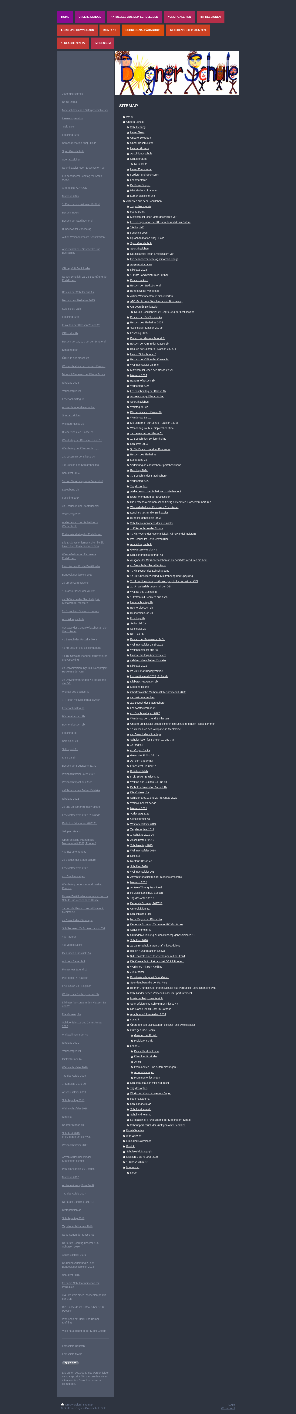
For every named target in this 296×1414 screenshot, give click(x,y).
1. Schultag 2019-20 (142, 834)
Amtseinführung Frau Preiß (146, 887)
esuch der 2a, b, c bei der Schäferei (85, 341)
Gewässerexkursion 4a (143, 549)
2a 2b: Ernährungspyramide (146, 670)
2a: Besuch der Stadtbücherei (147, 702)
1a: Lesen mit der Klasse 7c (146, 433)
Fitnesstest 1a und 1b (74, 969)
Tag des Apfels (138, 486)
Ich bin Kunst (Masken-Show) (147, 950)
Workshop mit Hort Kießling (146, 966)
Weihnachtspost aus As (144, 649)
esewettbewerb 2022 (76, 868)
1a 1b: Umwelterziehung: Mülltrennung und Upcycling (161, 575)
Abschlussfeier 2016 (74, 1254)
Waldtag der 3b (139, 406)
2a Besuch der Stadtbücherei (79, 859)
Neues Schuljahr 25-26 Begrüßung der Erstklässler (164, 311)
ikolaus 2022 (71, 798)
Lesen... (135, 1045)
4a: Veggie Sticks (72, 944)
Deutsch (80, 1345)
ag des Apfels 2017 (74, 1193)
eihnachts (70, 773)
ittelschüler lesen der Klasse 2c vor (84, 374)
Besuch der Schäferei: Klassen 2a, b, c (153, 348)
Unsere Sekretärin (141, 137)
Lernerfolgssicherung (142, 195)
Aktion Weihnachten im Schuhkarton (151, 296)
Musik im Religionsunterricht (146, 998)
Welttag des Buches (74, 691)
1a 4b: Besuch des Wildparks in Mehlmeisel (155, 729)
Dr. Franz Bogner (140, 185)
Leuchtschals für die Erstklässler (149, 512)
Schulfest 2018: (71, 1133)
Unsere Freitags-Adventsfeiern (148, 655)
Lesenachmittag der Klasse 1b (148, 391)
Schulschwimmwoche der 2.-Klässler (151, 523)
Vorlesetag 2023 (139, 480)
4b (64, 639)
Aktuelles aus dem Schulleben (144, 201)
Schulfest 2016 (139, 940)
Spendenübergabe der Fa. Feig (148, 982)
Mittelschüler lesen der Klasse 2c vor (151, 370)
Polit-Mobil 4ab (139, 771)
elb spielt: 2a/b (72, 308)
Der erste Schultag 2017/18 (146, 903)
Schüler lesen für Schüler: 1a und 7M (152, 739)
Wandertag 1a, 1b (140, 417)
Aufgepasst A (70, 187)
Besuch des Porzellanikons (81, 639)
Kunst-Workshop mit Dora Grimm (149, 977)
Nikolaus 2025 (138, 269)
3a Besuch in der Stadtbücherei (148, 475)
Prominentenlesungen (147, 1077)
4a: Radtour (69, 936)
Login (231, 1404)
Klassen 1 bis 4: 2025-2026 (142, 1156)
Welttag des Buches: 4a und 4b (148, 781)
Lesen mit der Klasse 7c (80, 456)
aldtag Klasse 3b (74, 423)
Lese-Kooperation (72, 118)
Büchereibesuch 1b (141, 607)
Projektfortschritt (143, 1040)
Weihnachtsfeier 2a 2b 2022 (146, 644)
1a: (64, 456)
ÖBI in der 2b (70, 333)
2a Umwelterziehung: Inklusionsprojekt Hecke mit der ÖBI (164, 581)
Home (129, 116)
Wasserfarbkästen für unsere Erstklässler (154, 507)
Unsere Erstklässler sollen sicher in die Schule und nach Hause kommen (172, 723)
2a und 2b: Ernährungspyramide (81, 806)
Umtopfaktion (70, 1209)
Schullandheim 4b (140, 1109)
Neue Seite (140, 164)
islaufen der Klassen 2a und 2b (82, 325)
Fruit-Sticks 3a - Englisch (76, 985)
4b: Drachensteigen (73, 876)
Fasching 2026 (139, 232)
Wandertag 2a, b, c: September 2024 (151, 428)
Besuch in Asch (139, 280)
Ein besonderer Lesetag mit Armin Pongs (154, 259)
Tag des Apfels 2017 (142, 898)
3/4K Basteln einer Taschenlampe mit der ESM (157, 956)
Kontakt (130, 1146)
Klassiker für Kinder (145, 1056)
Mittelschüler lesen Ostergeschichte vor (153, 216)
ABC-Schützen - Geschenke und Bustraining (156, 301)
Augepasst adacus (141, 264)
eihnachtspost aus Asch (78, 782)
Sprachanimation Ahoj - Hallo (147, 238)
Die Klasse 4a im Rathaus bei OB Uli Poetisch (157, 961)
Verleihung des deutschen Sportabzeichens (155, 465)
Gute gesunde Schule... (144, 1030)
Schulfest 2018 (139, 866)
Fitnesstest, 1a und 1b (143, 766)
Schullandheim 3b (140, 1114)
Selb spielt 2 (69, 740)
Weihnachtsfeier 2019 (143, 824)
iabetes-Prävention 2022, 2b (80, 823)
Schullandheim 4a (140, 929)
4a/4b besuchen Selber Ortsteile (81, 790)
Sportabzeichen (139, 248)
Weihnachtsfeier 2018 (143, 850)
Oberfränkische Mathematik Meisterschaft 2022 (158, 692)
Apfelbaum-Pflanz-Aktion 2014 (148, 1014)
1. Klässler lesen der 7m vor (78, 591)
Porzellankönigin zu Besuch (146, 892)
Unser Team (137, 132)
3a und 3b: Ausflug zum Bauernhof (82, 481)
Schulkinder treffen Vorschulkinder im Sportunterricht (161, 993)
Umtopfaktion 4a (140, 908)
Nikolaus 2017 (138, 882)
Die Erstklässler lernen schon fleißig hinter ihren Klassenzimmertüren (170, 502)
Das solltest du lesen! (146, 1051)
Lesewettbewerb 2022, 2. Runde (149, 676)
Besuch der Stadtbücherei (145, 285)
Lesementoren (138, 179)
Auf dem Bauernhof (141, 760)
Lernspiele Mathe (72, 1354)
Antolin (138, 1061)
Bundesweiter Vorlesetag (145, 290)
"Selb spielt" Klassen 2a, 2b (146, 327)
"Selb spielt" (137, 227)
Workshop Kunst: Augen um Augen (150, 1093)
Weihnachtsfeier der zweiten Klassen (83, 366)
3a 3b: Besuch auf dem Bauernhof (150, 449)
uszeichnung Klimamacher (79, 407)
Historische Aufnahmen (143, 190)
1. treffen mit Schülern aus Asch (148, 597)
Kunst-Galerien (135, 1130)
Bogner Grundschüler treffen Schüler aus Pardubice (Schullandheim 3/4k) (173, 987)
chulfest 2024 (71, 472)
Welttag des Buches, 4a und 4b (80, 994)
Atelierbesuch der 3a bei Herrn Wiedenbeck (155, 491)
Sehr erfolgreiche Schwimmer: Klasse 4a (154, 1003)
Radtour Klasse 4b (141, 861)
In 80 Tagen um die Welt (76, 1136)
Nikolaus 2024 (138, 375)
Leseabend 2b (138, 459)
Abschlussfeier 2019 (142, 839)
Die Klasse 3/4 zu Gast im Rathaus (150, 1008)
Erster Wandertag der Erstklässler (150, 496)
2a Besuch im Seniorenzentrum (80, 611)
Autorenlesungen (144, 1072)
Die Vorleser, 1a (139, 792)
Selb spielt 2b (138, 628)
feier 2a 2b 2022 (85, 773)
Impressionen (134, 1135)
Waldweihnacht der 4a (143, 802)
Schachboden (70, 349)
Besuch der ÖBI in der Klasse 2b (149, 343)
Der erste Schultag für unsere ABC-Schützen (156, 924)
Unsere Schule (135, 121)
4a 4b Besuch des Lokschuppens (149, 570)
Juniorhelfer (137, 971)
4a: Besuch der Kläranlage (145, 734)
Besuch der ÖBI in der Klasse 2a (149, 359)
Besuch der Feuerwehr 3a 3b (79, 765)
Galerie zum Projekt (145, 1035)
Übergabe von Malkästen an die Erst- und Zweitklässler (162, 1024)
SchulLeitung (138, 127)
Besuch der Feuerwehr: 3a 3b (147, 639)
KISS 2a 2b (137, 634)
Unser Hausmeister (141, 142)
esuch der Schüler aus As (79, 292)
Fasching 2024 (139, 470)
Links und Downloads (138, 1140)
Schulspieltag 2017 (141, 913)
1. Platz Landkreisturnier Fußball (149, 274)
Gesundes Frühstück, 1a (144, 755)
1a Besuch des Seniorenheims (148, 438)
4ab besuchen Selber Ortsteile (148, 660)
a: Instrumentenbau (75, 851)
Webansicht (228, 1408)
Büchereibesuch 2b (141, 612)
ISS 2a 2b (70, 757)
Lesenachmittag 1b (141, 602)
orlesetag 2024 (72, 390)
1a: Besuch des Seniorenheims (80, 464)
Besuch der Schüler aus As (146, 317)
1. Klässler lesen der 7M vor (146, 528)
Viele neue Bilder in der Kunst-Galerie (84, 1330)
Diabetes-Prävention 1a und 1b (148, 787)
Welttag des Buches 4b (143, 591)
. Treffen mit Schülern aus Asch (82, 699)
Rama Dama (137, 211)
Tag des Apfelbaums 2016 (77, 1226)
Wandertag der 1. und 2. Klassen (149, 718)
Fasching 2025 (139, 333)
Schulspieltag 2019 (141, 845)
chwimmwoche (80, 582)
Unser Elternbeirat (141, 169)
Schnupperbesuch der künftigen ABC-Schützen (158, 1125)
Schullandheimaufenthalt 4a (146, 554)
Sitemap (87, 1404)
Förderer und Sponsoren (144, 174)
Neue (133, 1172)
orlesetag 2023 (72, 514)
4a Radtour (136, 744)
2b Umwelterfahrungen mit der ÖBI (150, 586)
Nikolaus (135, 855)
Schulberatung (138, 158)
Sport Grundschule (141, 243)
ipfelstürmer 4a (73, 1059)
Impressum (132, 1167)
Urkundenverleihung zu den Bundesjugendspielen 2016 (162, 935)
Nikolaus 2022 (138, 665)
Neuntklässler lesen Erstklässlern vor (152, 253)
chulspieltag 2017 (74, 1218)
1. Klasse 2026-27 (137, 1162)
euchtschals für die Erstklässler (82, 566)
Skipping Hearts (139, 686)
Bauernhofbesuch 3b (142, 380)
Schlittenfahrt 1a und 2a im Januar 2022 (153, 797)
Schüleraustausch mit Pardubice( (149, 1082)
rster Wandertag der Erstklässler (83, 534)
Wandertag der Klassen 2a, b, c (80, 448)
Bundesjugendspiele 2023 (145, 517)
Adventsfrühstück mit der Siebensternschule (156, 876)
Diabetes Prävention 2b (144, 681)
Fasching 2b (137, 618)
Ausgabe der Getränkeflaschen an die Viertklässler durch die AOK (168, 560)
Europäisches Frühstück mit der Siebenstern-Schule (160, 1119)
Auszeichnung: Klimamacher (147, 396)
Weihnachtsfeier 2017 (143, 871)
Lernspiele (68, 1345)
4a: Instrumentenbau (142, 697)
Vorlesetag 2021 (139, 813)
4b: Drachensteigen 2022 (145, 713)
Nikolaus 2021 (138, 808)
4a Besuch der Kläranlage (77, 920)
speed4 (134, 1019)
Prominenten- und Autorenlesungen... (156, 1067)
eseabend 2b (71, 489)
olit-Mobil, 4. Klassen (76, 977)
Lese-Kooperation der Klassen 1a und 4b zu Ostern (160, 222)
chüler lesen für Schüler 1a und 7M (84, 928)
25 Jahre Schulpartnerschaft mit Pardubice (155, 945)
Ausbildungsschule (141, 153)
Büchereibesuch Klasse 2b (146, 412)
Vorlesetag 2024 (139, 385)
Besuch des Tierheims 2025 (146, 322)
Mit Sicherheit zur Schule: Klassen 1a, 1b (154, 422)
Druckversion (71, 1404)
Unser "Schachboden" (143, 354)
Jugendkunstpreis (140, 206)
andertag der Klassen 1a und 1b (83, 440)
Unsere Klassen (139, 148)
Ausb (65, 619)
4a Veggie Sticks (140, 750)
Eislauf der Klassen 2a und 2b (147, 338)
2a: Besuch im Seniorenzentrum (149, 538)
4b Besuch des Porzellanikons (148, 565)
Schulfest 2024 (139, 443)
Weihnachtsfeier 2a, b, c (144, 364)
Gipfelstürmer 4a (140, 818)
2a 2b (65, 582)
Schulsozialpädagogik (139, 1151)
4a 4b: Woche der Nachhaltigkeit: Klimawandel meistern (163, 533)
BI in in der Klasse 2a (76, 357)
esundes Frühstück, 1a (77, 953)
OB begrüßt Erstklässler (144, 306)
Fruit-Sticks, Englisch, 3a (144, 776)
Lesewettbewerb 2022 (143, 707)
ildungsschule (76, 619)
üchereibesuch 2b (74, 724)
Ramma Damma (140, 1098)
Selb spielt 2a (138, 623)
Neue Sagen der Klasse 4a (146, 919)
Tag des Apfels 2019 (142, 829)
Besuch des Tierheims (143, 454)
